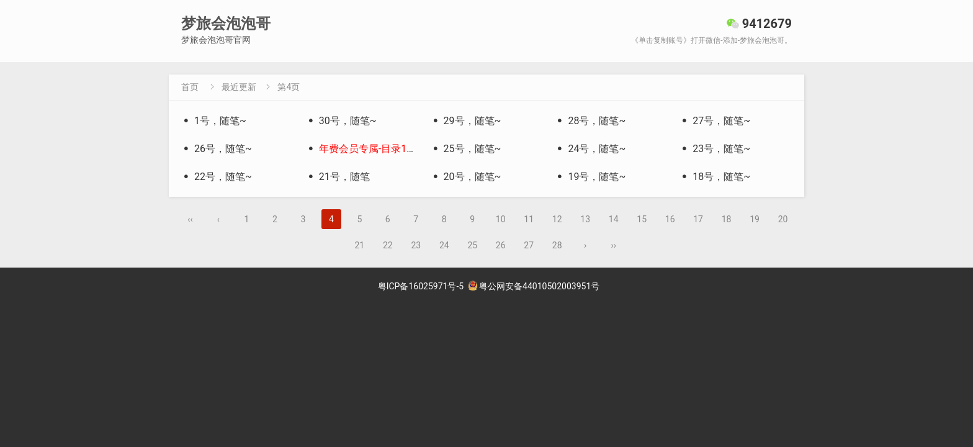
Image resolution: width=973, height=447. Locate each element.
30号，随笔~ (341, 121)
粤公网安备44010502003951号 (533, 286)
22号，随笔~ (216, 177)
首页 (190, 87)
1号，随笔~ (213, 121)
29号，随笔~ (466, 121)
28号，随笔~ (590, 121)
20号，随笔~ (466, 177)
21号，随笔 (338, 177)
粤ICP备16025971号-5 (421, 286)
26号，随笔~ (216, 149)
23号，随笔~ (714, 149)
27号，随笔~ (714, 121)
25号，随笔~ (466, 149)
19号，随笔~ (590, 177)
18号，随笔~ (714, 177)
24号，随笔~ (590, 149)
